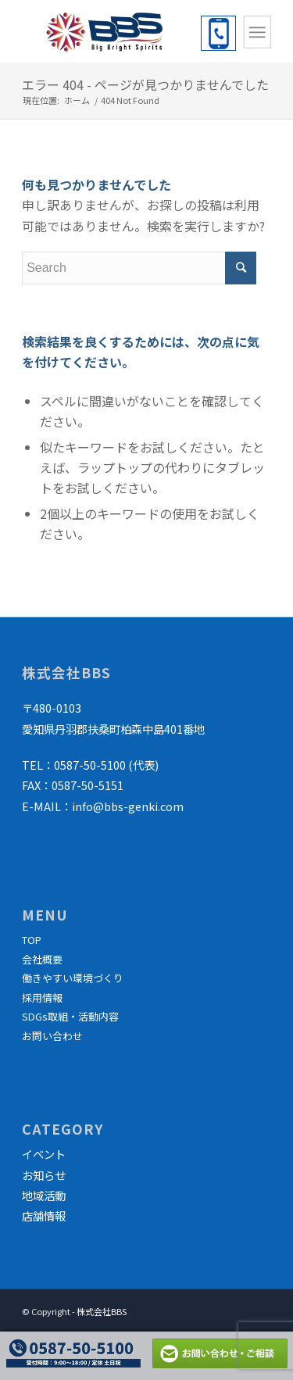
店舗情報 (44, 1215)
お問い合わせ (52, 1035)
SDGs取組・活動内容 (70, 1016)
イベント (44, 1154)
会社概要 (42, 959)
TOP (31, 939)
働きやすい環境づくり (72, 978)
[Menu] (256, 32)
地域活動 (44, 1195)
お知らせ (44, 1175)
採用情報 (42, 997)
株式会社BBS (102, 1311)
